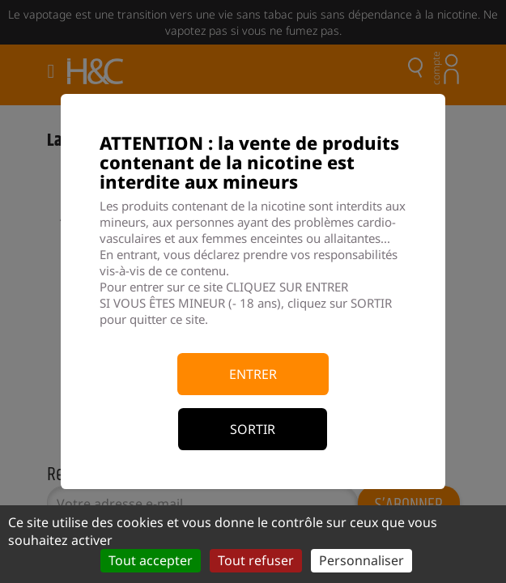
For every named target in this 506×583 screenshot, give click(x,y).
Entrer (253, 374)
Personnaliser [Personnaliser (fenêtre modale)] (361, 560)
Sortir (252, 429)
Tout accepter (150, 560)
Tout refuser (256, 560)
